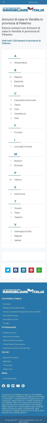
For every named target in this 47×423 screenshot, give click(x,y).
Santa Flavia (19, 194)
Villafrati (17, 240)
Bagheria (18, 77)
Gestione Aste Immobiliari (13, 334)
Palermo (18, 180)
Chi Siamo (7, 298)
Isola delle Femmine (23, 147)
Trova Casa (7, 359)
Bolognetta (19, 86)
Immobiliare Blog (9, 372)
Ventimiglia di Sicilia (22, 231)
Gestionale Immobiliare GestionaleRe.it (27, 419)
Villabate (18, 236)
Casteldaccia (20, 113)
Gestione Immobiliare (11, 330)
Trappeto (18, 217)
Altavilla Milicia (20, 63)
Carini (16, 109)
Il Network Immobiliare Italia (13, 302)
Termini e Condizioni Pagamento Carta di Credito (22, 305)
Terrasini (18, 208)
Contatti (6, 317)
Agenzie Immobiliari (10, 351)
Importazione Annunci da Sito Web (16, 342)
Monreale (18, 165)
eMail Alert (7, 355)
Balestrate (18, 81)
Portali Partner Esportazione (14, 338)
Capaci (17, 105)
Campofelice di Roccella (25, 100)
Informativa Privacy (10, 309)
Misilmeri (18, 161)
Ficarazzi (18, 132)
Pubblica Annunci (10, 326)
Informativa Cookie (10, 313)
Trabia (17, 213)
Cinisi (16, 118)
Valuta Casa (7, 363)
